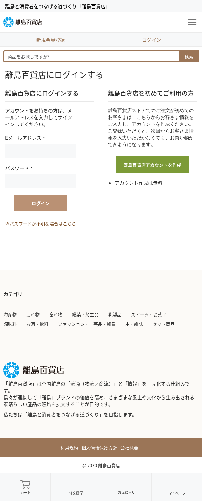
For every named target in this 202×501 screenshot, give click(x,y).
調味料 (10, 324)
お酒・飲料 (37, 324)
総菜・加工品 (85, 314)
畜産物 (55, 314)
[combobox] (101, 56)
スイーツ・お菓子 (149, 314)
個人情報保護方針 (99, 448)
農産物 (33, 314)
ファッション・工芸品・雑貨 (87, 324)
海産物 (10, 314)
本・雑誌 (134, 324)
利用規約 (69, 448)
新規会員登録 (50, 39)
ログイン (151, 39)
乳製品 (114, 314)
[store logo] (22, 22)
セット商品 (164, 324)
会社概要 (129, 448)
